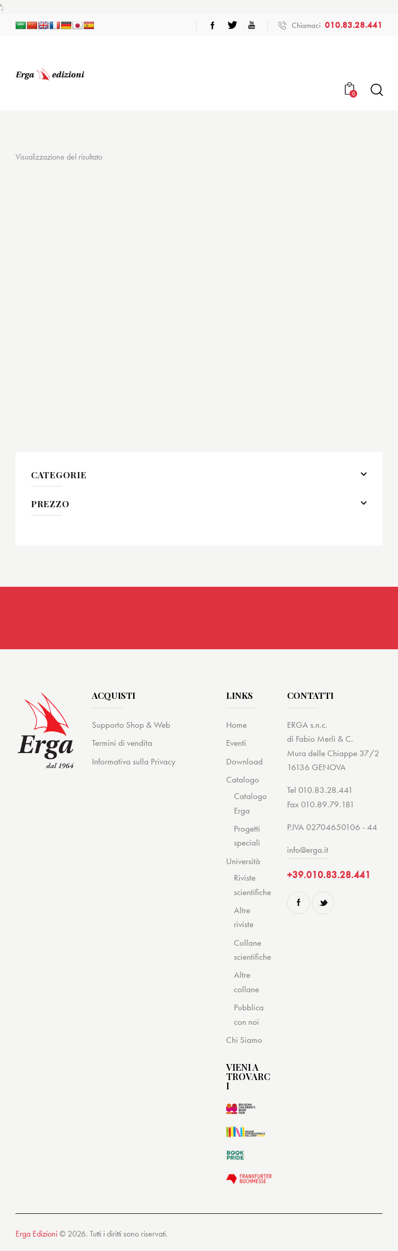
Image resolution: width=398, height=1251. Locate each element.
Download (244, 761)
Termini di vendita (122, 742)
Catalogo (242, 779)
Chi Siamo (244, 1039)
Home (236, 724)
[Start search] (376, 90)
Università (243, 861)
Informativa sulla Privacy (134, 761)
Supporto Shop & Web (131, 724)
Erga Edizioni (36, 1233)
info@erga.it (307, 849)
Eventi (236, 742)
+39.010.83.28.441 (329, 874)
